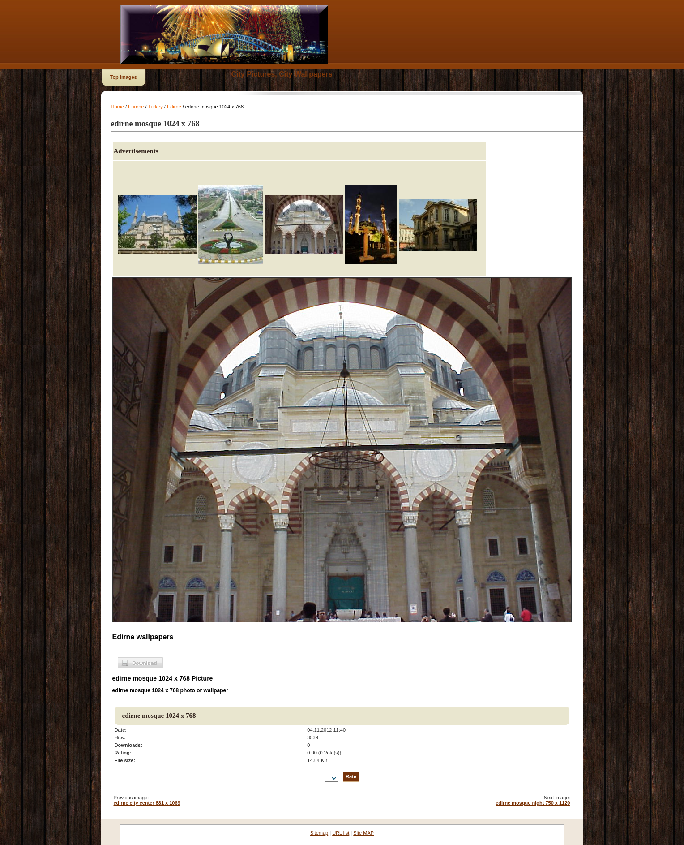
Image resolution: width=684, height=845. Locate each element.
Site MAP (363, 833)
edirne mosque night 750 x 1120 (533, 803)
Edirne (174, 106)
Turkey (155, 106)
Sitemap (319, 833)
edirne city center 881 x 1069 (147, 803)
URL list (340, 833)
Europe (136, 106)
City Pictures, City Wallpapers (282, 74)
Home (117, 106)
